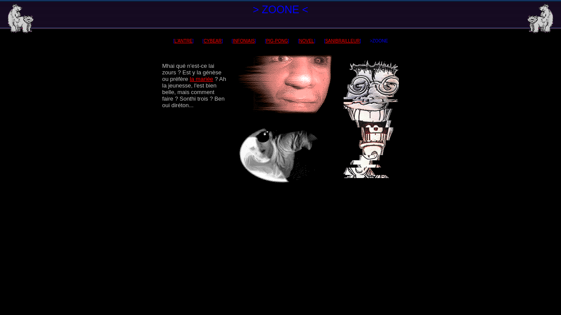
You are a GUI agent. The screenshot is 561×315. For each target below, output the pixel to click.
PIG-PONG (277, 40)
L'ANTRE (183, 40)
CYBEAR (213, 40)
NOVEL (306, 40)
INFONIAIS (244, 40)
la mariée (201, 79)
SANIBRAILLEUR (342, 40)
